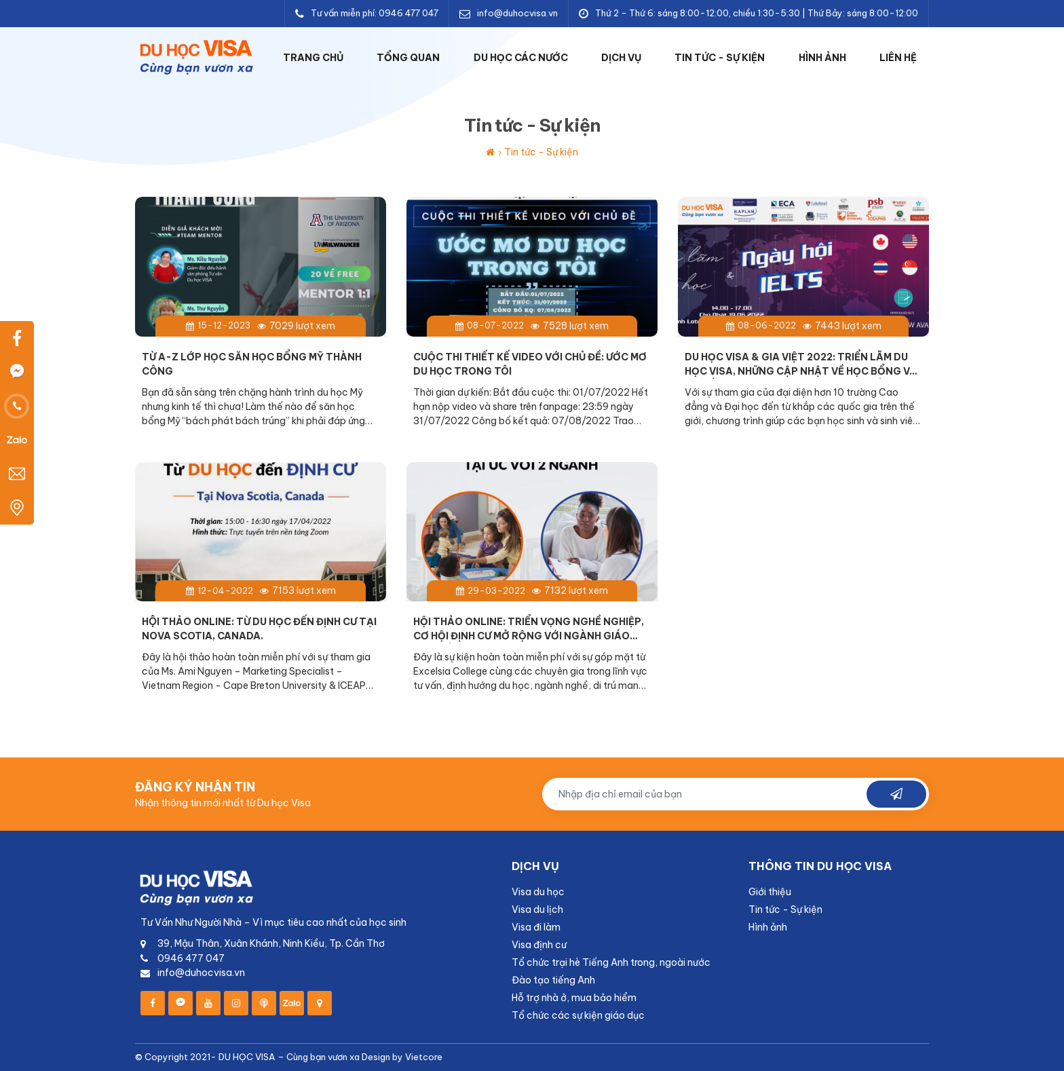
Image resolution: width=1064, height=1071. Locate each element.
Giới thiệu (769, 892)
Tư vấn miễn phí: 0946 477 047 (374, 12)
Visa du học (538, 892)
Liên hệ (898, 58)
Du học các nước (521, 58)
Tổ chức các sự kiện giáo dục (578, 1015)
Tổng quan (408, 58)
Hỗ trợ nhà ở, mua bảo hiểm (574, 998)
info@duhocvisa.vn (517, 12)
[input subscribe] (735, 794)
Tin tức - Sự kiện (719, 58)
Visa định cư (539, 945)
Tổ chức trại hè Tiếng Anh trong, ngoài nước (611, 962)
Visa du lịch (537, 909)
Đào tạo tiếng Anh (553, 980)
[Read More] (260, 319)
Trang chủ (313, 58)
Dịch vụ (621, 58)
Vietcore (423, 1056)
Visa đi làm (536, 927)
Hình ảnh (822, 58)
